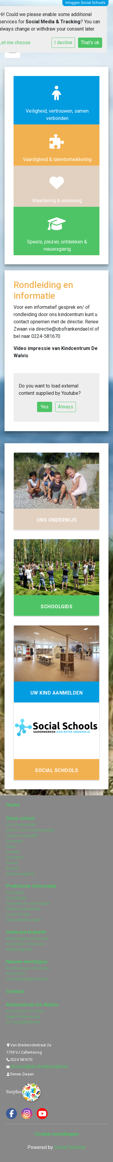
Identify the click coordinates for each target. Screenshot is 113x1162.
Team (10, 846)
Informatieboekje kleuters (27, 979)
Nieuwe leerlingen (26, 962)
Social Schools (18, 914)
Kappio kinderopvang (23, 1017)
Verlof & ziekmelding (23, 909)
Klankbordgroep (19, 949)
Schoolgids (15, 892)
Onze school (20, 818)
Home (13, 805)
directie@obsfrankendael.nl (39, 1066)
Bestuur (12, 868)
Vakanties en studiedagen (28, 903)
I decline (63, 42)
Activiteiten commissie (25, 944)
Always (65, 407)
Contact (15, 991)
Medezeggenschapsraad (27, 938)
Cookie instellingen (57, 1134)
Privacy (12, 863)
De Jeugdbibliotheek (23, 1022)
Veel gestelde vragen (24, 920)
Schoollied (15, 857)
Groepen (13, 852)
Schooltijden (16, 898)
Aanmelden (15, 974)
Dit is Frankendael (21, 825)
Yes (45, 407)
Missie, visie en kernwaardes (30, 830)
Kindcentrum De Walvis (32, 1005)
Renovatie (14, 841)
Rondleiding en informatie (27, 968)
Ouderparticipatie (26, 932)
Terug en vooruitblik (22, 836)
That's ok (90, 42)
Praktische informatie (31, 886)
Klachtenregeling (20, 874)
